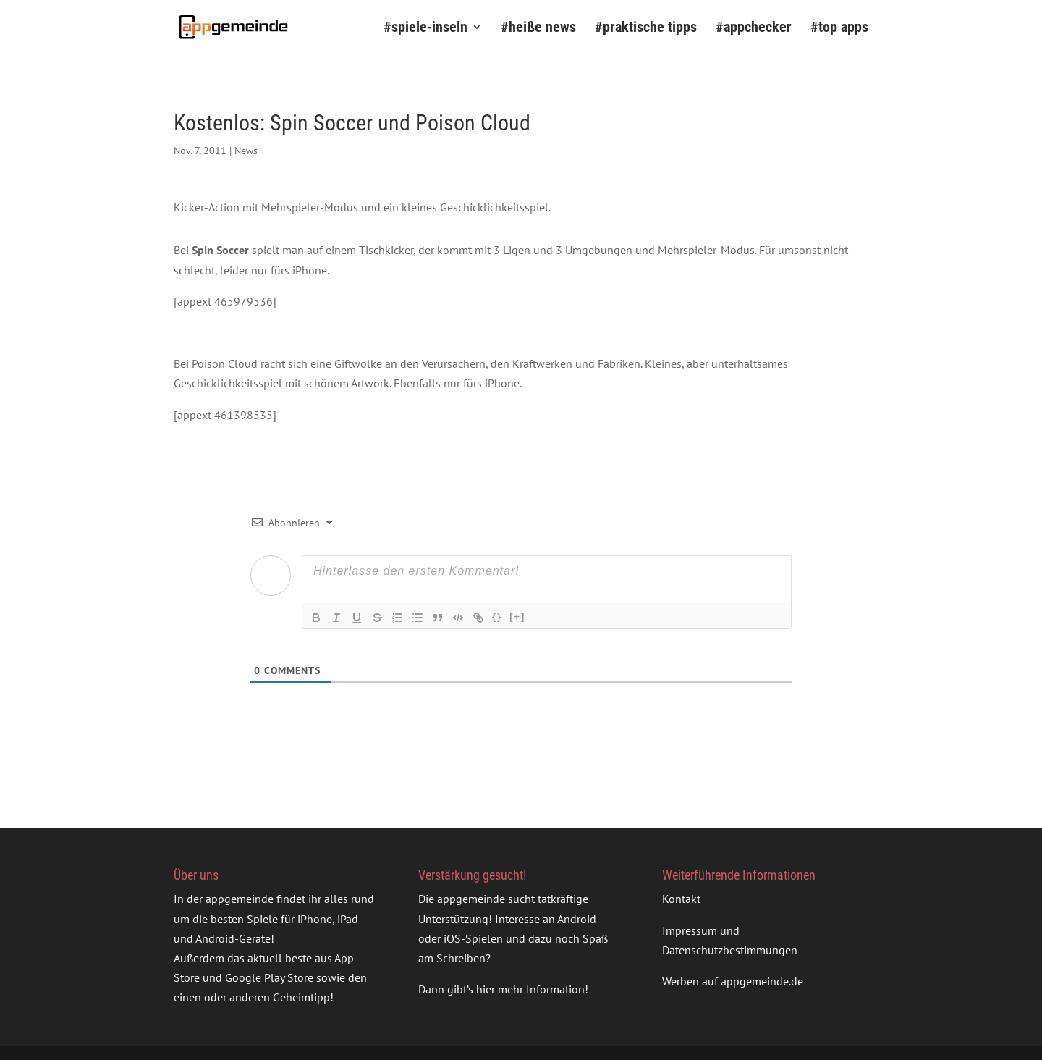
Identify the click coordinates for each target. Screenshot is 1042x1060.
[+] (517, 616)
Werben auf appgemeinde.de (732, 981)
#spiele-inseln (425, 28)
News (246, 150)
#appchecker (754, 28)
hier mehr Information (530, 989)
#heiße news (538, 28)
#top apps (839, 28)
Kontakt (681, 898)
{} (497, 616)
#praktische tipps (646, 28)
